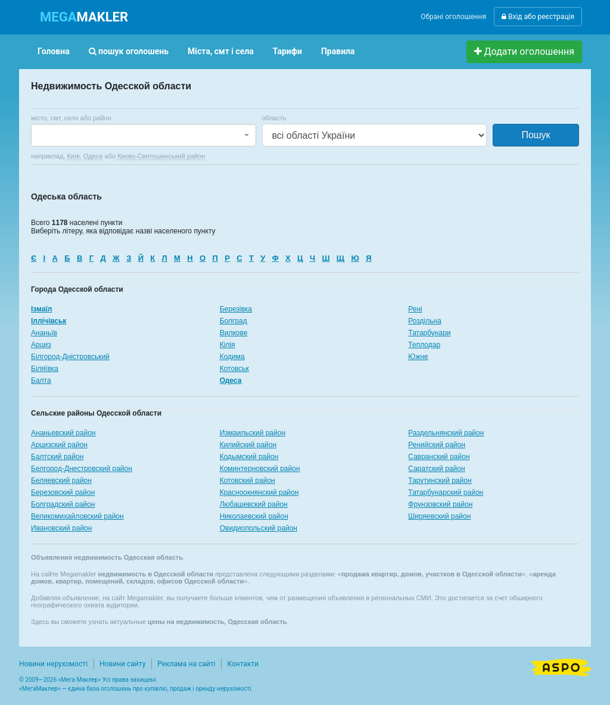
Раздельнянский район (446, 433)
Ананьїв (44, 333)
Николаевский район (254, 516)
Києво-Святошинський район (161, 156)
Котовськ (234, 368)
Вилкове (234, 333)
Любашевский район (254, 504)
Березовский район (63, 492)
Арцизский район (59, 445)
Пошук (535, 135)
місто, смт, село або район (71, 117)
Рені (415, 309)
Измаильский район (252, 433)
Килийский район (248, 445)
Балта (41, 380)
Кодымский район (249, 457)
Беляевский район (61, 480)
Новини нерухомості (53, 664)
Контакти (243, 664)
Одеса (92, 156)
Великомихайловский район (77, 516)
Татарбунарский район (445, 492)
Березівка (236, 309)
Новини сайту (122, 664)
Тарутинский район (439, 480)
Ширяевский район (439, 516)
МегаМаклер (40, 688)
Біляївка (44, 368)
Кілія (227, 345)
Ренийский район (436, 445)
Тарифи (287, 51)
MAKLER (84, 17)
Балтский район (57, 457)
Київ (73, 156)
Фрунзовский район (440, 504)
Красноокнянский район (259, 492)
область (274, 117)
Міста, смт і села (221, 51)
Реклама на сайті (186, 664)
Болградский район (63, 504)
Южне (418, 356)
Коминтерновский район (260, 468)
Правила (338, 51)
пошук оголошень (129, 51)
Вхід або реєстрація (538, 17)
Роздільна (424, 321)
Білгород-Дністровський (70, 356)
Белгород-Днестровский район (81, 468)
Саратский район (436, 468)
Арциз (41, 345)
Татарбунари (429, 333)
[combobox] (143, 135)
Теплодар (424, 345)
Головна (54, 51)
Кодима (232, 356)
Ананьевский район (63, 433)
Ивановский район (61, 528)
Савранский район (438, 457)
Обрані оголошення (453, 17)
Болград (233, 321)
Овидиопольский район (258, 528)
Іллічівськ (48, 321)
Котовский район (247, 480)
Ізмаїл (41, 309)
